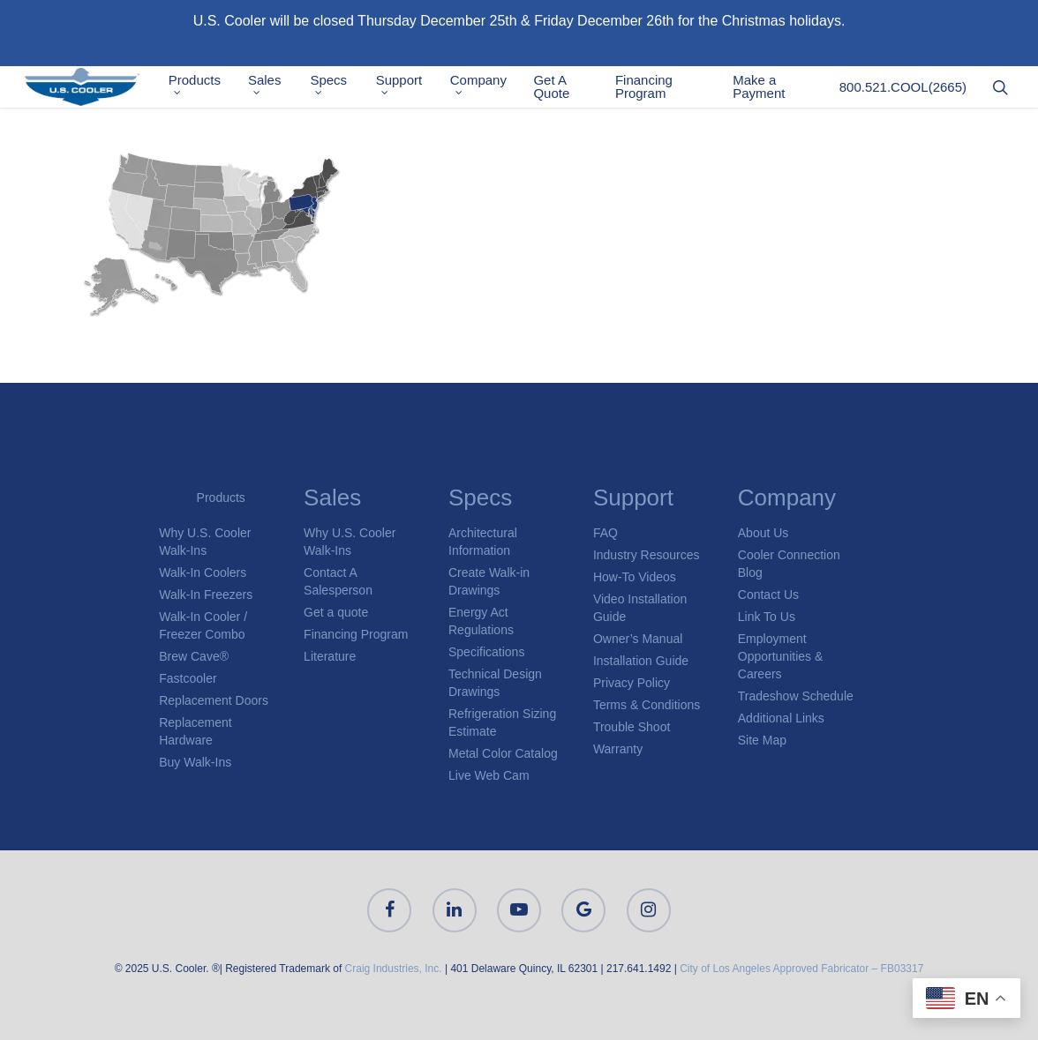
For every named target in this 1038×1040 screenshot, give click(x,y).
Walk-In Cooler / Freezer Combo (203, 625)
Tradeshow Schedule (796, 696)
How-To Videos (634, 577)
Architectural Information (482, 541)
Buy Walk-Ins (195, 762)
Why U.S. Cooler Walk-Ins (205, 541)
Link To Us (766, 617)
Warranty (618, 749)
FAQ (605, 533)
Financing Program (652, 91)
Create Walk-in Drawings (489, 581)
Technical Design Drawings (495, 683)
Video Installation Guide (640, 608)
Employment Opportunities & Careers (781, 656)
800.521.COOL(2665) (903, 91)
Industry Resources (646, 555)
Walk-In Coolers (202, 572)
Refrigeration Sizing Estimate (502, 722)
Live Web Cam (489, 775)
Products (214, 89)
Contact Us (768, 594)
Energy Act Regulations (481, 621)
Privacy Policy (631, 683)
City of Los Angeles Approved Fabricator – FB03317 (801, 968)
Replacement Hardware (195, 731)
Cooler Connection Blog (789, 564)
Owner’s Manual (637, 639)
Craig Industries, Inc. (393, 968)
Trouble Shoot (631, 727)
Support (412, 89)
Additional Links (781, 718)
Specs (345, 89)
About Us (763, 533)
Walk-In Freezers (205, 594)
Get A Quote (563, 91)
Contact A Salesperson (338, 581)
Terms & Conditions (646, 705)
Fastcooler (187, 678)
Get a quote (336, 612)
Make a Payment (763, 91)
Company (491, 89)
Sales (283, 89)
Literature (330, 656)
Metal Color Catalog (503, 753)
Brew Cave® (194, 656)
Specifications (486, 652)
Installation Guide (640, 661)
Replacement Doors (213, 700)
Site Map (762, 740)
